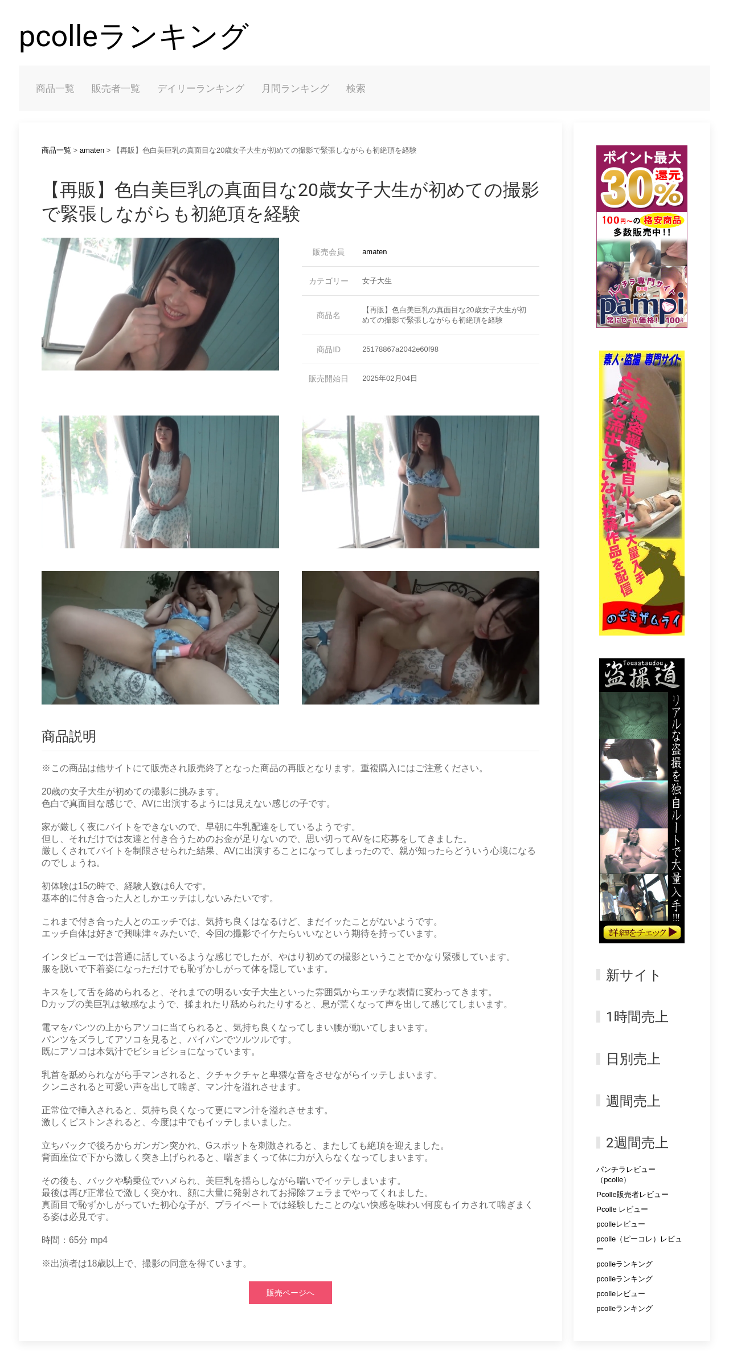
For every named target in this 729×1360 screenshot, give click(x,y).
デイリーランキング (200, 88)
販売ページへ (290, 1292)
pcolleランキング (134, 36)
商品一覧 (55, 88)
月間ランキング (295, 88)
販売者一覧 (116, 88)
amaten (92, 150)
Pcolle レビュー (622, 1209)
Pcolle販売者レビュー (632, 1194)
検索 (356, 88)
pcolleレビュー (620, 1224)
